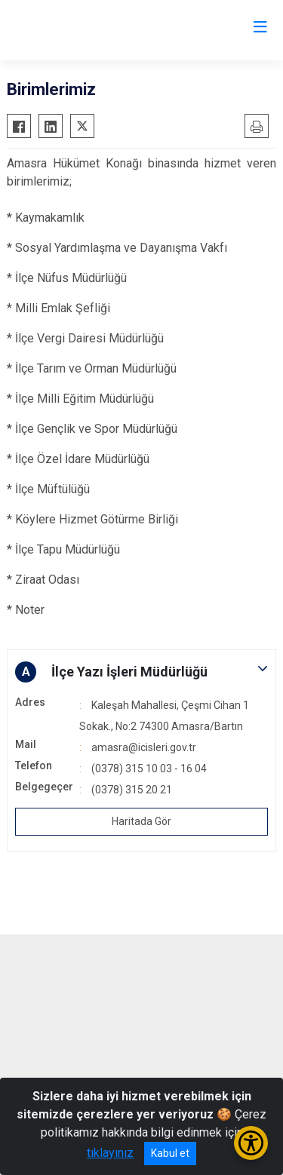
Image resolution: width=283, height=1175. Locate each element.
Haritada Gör (141, 821)
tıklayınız (110, 1153)
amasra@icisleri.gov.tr (143, 747)
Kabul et (170, 1153)
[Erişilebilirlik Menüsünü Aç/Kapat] (251, 1143)
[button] (141, 672)
